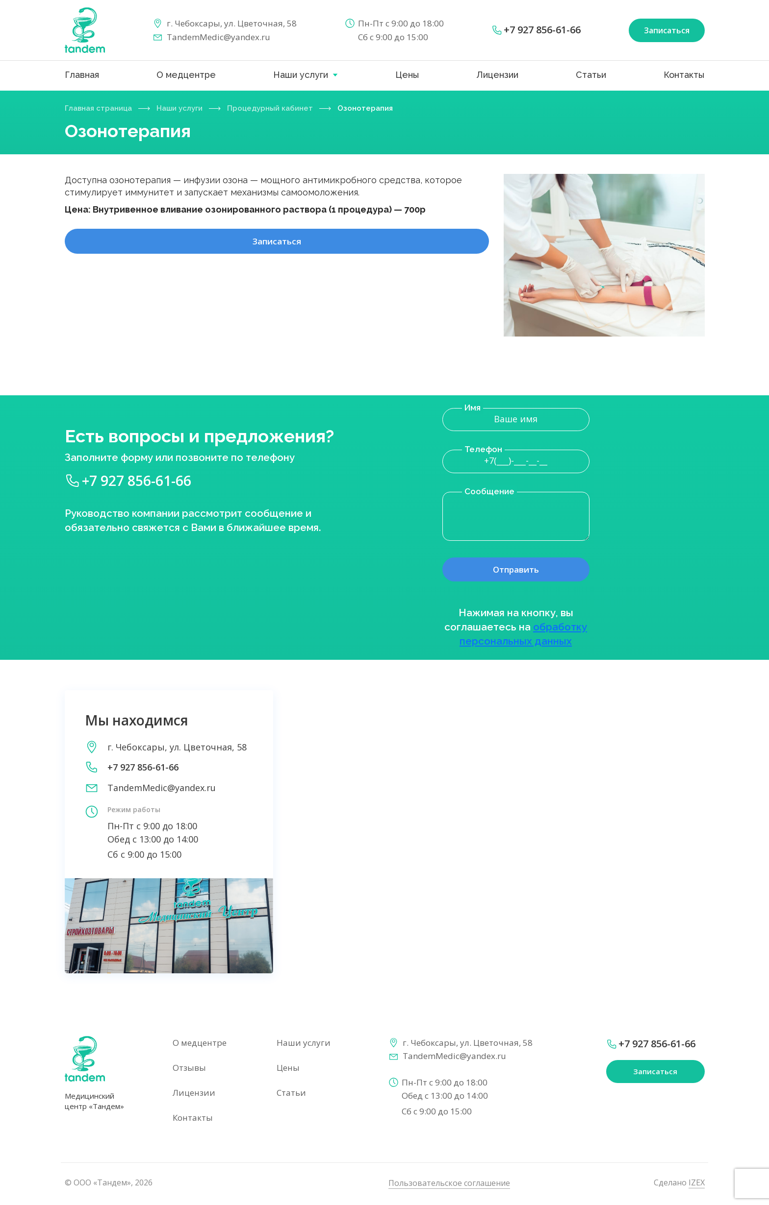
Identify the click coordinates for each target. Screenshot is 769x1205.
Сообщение (489, 491)
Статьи (591, 75)
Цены (407, 75)
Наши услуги (300, 75)
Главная (82, 75)
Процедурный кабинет (282, 108)
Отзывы (189, 1068)
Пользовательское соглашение (449, 1184)
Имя (472, 407)
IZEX (697, 1183)
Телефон (483, 449)
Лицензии (497, 75)
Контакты (684, 75)
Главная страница (101, 108)
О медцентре (186, 75)
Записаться (277, 248)
